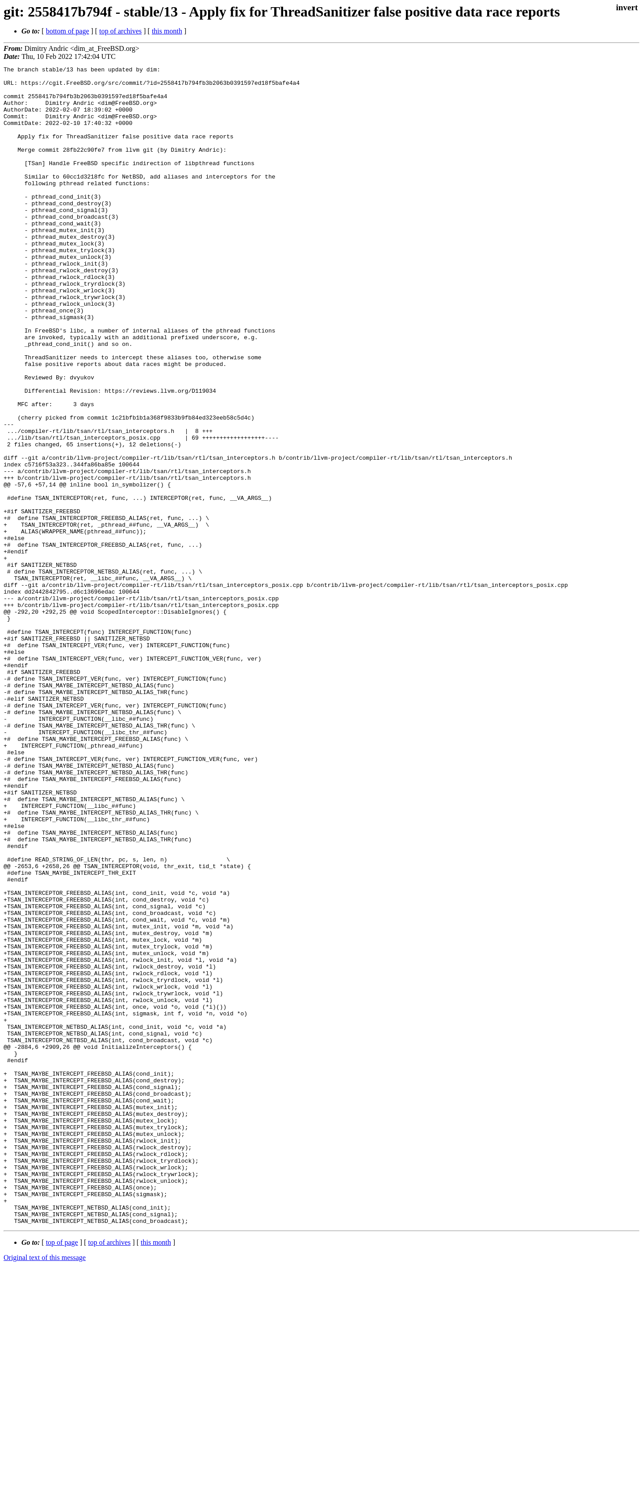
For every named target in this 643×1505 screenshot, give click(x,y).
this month (167, 31)
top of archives (120, 31)
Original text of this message (45, 1489)
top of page (62, 1474)
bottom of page (67, 31)
